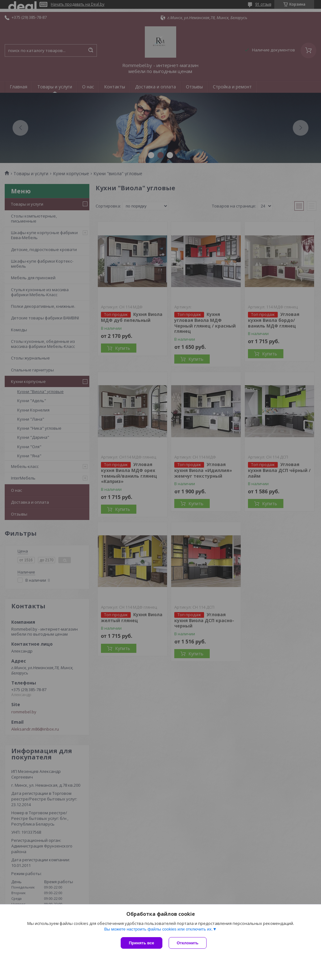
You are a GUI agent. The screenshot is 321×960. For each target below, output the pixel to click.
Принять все (141, 943)
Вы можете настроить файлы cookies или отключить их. (158, 929)
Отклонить (187, 943)
